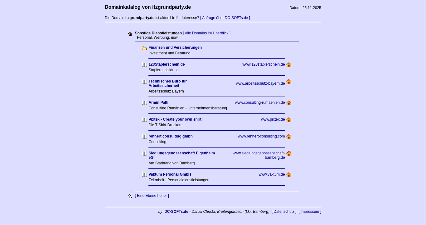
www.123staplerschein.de (264, 64)
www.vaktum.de (272, 174)
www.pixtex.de (273, 119)
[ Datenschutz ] (284, 211)
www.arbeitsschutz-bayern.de (260, 83)
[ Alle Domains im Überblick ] (206, 33)
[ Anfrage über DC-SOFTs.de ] (225, 18)
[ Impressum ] (309, 211)
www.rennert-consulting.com (261, 136)
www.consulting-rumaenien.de (260, 102)
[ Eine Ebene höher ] (152, 195)
